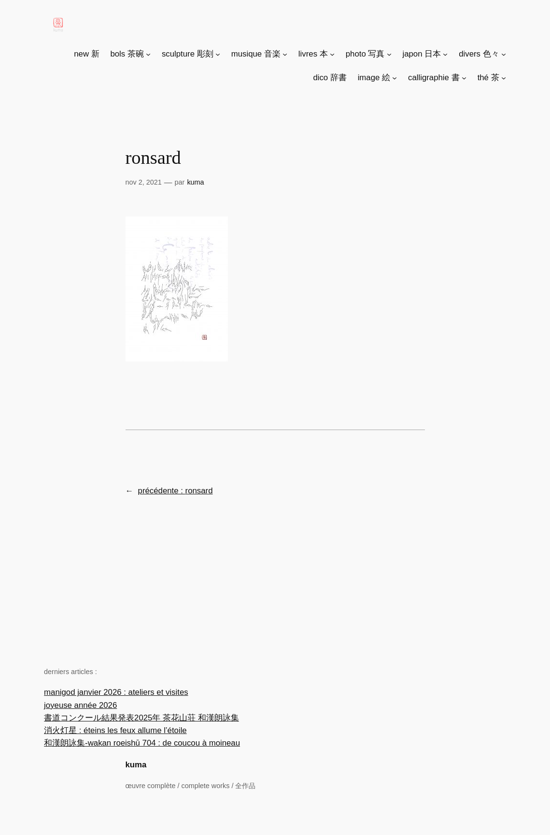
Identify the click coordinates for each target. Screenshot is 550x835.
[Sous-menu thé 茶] (503, 77)
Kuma (195, 182)
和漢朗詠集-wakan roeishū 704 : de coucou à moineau (142, 743)
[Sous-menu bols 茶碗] (148, 54)
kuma (136, 764)
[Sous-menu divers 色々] (503, 54)
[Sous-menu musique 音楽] (284, 54)
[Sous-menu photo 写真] (389, 54)
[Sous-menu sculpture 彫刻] (217, 54)
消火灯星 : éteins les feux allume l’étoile (115, 730)
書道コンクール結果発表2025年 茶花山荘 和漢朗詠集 (141, 717)
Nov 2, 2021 (144, 182)
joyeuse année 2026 (80, 705)
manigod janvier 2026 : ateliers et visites (116, 692)
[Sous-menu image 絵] (394, 77)
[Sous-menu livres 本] (332, 54)
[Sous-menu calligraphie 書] (464, 77)
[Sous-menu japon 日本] (445, 54)
